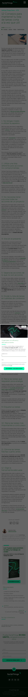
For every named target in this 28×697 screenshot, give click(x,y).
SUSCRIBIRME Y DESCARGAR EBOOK (14, 368)
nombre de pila (4, 353)
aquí (11, 365)
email (3, 359)
